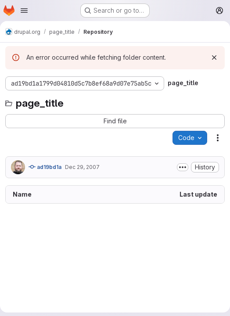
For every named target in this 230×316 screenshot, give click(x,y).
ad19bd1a (45, 166)
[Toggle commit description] (182, 167)
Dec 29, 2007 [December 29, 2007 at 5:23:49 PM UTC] (82, 167)
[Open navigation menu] (24, 11)
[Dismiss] (214, 57)
